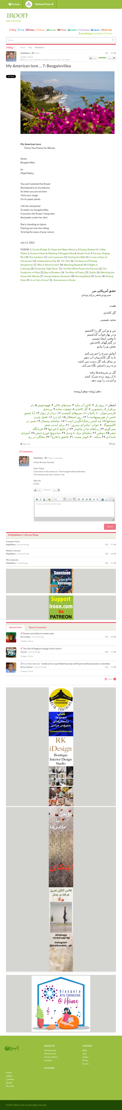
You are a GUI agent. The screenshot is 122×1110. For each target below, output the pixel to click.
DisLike (114, 58)
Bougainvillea (67, 253)
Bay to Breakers (52, 272)
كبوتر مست (81, 437)
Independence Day (46, 261)
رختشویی (97, 409)
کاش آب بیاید (83, 405)
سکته (97, 437)
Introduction (50, 1050)
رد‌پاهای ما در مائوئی (86, 429)
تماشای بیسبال (50, 421)
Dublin (92, 272)
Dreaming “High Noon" (47, 268)
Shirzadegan (25, 637)
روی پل (99, 405)
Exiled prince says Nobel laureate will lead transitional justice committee (75, 663)
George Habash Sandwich (57, 276)
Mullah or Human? (13, 551)
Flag (112, 444)
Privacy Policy (51, 1057)
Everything (85, 33)
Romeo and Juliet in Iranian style (38, 633)
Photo (62, 30)
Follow (35, 53)
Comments (98, 33)
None (31, 57)
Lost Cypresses (56, 257)
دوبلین (101, 433)
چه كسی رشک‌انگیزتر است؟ (83, 421)
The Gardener (36, 257)
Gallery (72, 30)
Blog (12, 30)
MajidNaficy (25, 53)
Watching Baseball (73, 264)
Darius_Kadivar (26, 667)
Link (21, 30)
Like (90, 58)
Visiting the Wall (76, 257)
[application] (74, 509)
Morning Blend (83, 276)
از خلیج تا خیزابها (58, 429)
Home (22, 47)
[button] (37, 499)
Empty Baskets (88, 249)
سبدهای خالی (62, 405)
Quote (95, 30)
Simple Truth (83, 253)
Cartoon (84, 30)
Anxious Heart (37, 253)
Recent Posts (15, 627)
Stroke (98, 276)
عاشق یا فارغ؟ (59, 437)
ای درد (57, 417)
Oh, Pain (65, 261)
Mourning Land (12, 560)
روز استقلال (73, 417)
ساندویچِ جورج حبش (48, 433)
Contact (48, 1060)
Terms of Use (50, 1053)
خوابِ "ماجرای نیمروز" (84, 425)
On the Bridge (39, 249)
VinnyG (23, 652)
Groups (14, 4)
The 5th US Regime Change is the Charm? (42, 648)
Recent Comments (37, 627)
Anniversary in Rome (64, 280)
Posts (108, 33)
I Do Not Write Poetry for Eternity (80, 268)
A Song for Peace (13, 541)
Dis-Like (106, 30)
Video (30, 30)
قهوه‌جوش (43, 405)
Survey (51, 30)
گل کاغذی (81, 409)
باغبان (91, 413)
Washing (52, 253)
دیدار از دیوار (48, 413)
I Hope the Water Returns (63, 249)
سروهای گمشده (71, 413)
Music (40, 30)
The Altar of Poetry (75, 272)
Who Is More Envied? (48, 264)
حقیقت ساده (64, 409)
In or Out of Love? (39, 280)
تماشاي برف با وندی (79, 433)
